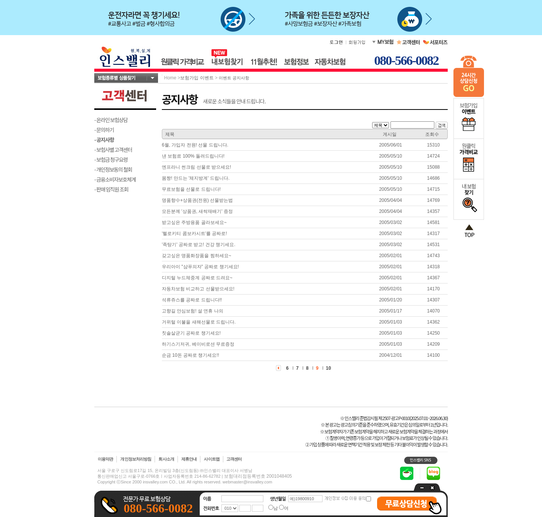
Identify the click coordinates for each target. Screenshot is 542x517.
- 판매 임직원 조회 (111, 189)
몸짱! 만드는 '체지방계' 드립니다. (195, 178)
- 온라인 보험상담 (110, 120)
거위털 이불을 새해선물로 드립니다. (199, 322)
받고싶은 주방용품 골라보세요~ (194, 222)
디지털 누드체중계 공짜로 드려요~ (197, 277)
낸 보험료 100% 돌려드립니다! (193, 156)
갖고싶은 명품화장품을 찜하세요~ (196, 255)
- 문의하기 (104, 130)
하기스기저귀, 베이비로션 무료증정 (198, 344)
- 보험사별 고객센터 (113, 149)
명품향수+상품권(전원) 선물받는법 (197, 200)
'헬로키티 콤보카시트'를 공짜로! (194, 233)
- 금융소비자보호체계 (115, 179)
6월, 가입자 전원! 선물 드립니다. (195, 145)
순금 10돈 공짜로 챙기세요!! (190, 355)
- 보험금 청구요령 (110, 159)
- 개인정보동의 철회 (113, 169)
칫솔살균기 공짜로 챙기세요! (191, 333)
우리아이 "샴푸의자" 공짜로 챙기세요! (200, 266)
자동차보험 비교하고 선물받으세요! (198, 289)
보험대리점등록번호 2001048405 (258, 476)
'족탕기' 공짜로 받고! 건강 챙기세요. (199, 244)
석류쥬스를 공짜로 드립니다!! (192, 300)
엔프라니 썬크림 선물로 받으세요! (196, 167)
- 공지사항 (104, 139)
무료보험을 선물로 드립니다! (191, 189)
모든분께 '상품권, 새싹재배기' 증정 (197, 211)
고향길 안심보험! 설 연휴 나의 (192, 311)
